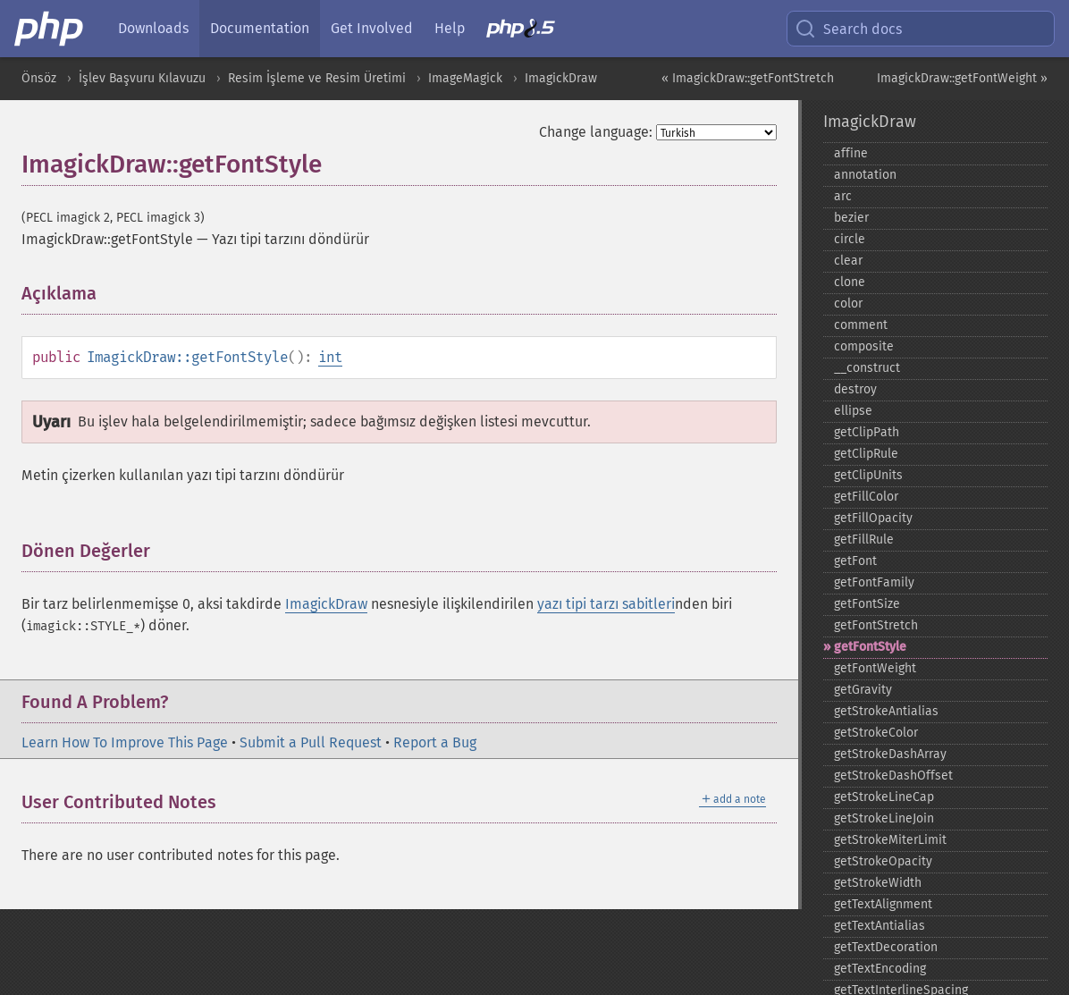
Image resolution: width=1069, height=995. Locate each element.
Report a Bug (434, 742)
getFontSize (867, 603)
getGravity (863, 689)
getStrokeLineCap (884, 797)
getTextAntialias (879, 925)
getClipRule (866, 453)
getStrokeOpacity (883, 861)
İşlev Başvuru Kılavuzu (142, 78)
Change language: (595, 131)
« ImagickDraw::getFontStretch (747, 78)
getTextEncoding (880, 968)
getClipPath (866, 432)
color (848, 303)
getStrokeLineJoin (884, 818)
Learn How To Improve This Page (124, 742)
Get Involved (372, 28)
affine (851, 153)
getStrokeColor (876, 732)
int (330, 357)
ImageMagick (465, 78)
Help (449, 28)
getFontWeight (875, 668)
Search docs (848, 28)
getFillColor (866, 496)
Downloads (153, 28)
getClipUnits (868, 475)
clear (848, 260)
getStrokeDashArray (890, 754)
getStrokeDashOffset (893, 775)
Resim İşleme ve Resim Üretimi (317, 78)
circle (849, 239)
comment (861, 325)
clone (849, 282)
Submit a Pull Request (311, 742)
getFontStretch (876, 625)
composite (864, 346)
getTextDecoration (886, 947)
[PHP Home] (50, 28)
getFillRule (864, 539)
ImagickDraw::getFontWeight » (962, 78)
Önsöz (38, 78)
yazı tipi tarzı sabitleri (606, 603)
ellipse (853, 410)
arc (843, 196)
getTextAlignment (883, 904)
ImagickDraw (561, 78)
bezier (851, 217)
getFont (855, 561)
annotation (865, 174)
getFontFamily (874, 582)
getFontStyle (870, 646)
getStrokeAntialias (886, 711)
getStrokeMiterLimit (890, 839)
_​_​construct (867, 367)
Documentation (259, 28)
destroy (855, 389)
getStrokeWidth (878, 882)
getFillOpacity (873, 518)
